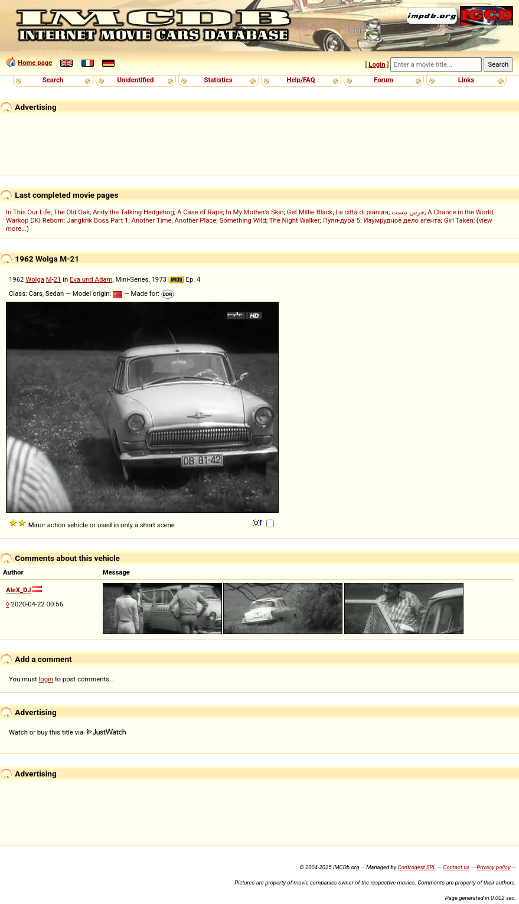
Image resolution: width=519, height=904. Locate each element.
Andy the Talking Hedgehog (133, 212)
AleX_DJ (18, 590)
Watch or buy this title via (67, 732)
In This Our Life (28, 212)
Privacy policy (493, 867)
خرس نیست (408, 212)
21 (57, 279)
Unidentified (135, 80)
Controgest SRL (416, 867)
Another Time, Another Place (174, 220)
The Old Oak (72, 212)
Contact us (456, 867)
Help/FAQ (300, 80)
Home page (35, 62)
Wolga (34, 279)
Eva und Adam (91, 279)
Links (466, 80)
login (46, 679)
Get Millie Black (310, 212)
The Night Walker (294, 220)
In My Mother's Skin (254, 212)
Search (53, 80)
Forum (383, 80)
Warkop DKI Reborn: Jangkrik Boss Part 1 (67, 220)
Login (376, 64)
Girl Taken (459, 220)
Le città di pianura (362, 212)
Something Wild (242, 220)
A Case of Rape (200, 212)
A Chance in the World (460, 212)
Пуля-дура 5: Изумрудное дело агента (382, 220)
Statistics (218, 80)
